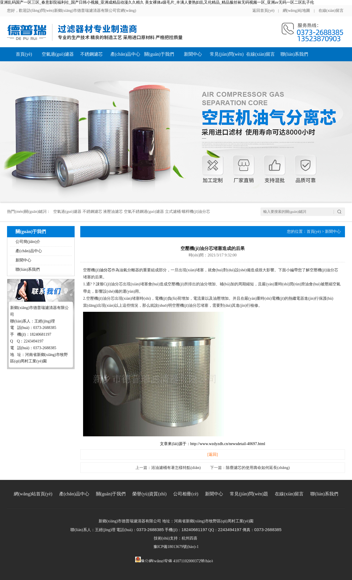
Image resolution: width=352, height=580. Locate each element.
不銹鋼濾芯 (91, 54)
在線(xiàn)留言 (331, 10)
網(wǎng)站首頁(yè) (33, 493)
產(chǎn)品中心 (125, 54)
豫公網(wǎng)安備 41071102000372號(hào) (174, 559)
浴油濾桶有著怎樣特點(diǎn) (175, 468)
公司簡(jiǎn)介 (27, 242)
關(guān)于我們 (159, 54)
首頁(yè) (24, 54)
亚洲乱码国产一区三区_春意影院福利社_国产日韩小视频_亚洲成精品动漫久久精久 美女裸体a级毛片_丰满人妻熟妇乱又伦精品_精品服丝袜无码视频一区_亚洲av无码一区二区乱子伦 (157, 2)
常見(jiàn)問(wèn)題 (227, 56)
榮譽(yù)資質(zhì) (149, 493)
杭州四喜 (189, 538)
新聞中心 (193, 54)
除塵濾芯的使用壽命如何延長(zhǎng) (258, 468)
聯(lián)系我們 (294, 54)
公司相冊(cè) (185, 493)
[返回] (212, 454)
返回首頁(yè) (263, 10)
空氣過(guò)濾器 (58, 54)
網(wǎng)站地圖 (296, 10)
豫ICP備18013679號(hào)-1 (176, 547)
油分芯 (106, 270)
